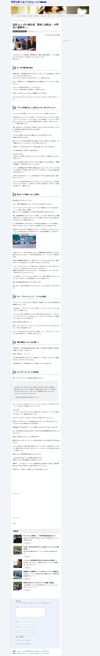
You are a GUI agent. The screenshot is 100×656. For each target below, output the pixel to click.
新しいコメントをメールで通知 (23, 640)
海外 (49, 16)
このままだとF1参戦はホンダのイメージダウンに (29, 404)
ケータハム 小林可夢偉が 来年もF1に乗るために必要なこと (40, 560)
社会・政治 (29, 16)
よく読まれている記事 (21, 16)
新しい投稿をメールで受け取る (23, 643)
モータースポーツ (61, 16)
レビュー (53, 16)
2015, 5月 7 (36, 397)
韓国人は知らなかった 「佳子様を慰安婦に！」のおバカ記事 (33, 653)
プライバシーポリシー (72, 16)
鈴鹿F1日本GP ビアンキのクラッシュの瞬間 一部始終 (39, 582)
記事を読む (27, 543)
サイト (17, 631)
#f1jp (19, 393)
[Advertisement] (33, 483)
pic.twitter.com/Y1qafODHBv (28, 393)
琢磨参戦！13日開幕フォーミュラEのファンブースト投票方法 (41, 571)
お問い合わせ (81, 16)
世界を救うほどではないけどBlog (28, 2)
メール (17, 626)
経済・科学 (36, 16)
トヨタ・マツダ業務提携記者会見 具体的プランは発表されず (33, 651)
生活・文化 (43, 16)
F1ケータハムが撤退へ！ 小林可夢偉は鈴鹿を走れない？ (40, 535)
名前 (17, 621)
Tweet (14, 523)
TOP (13, 15)
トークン (38, 78)
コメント (18, 606)
